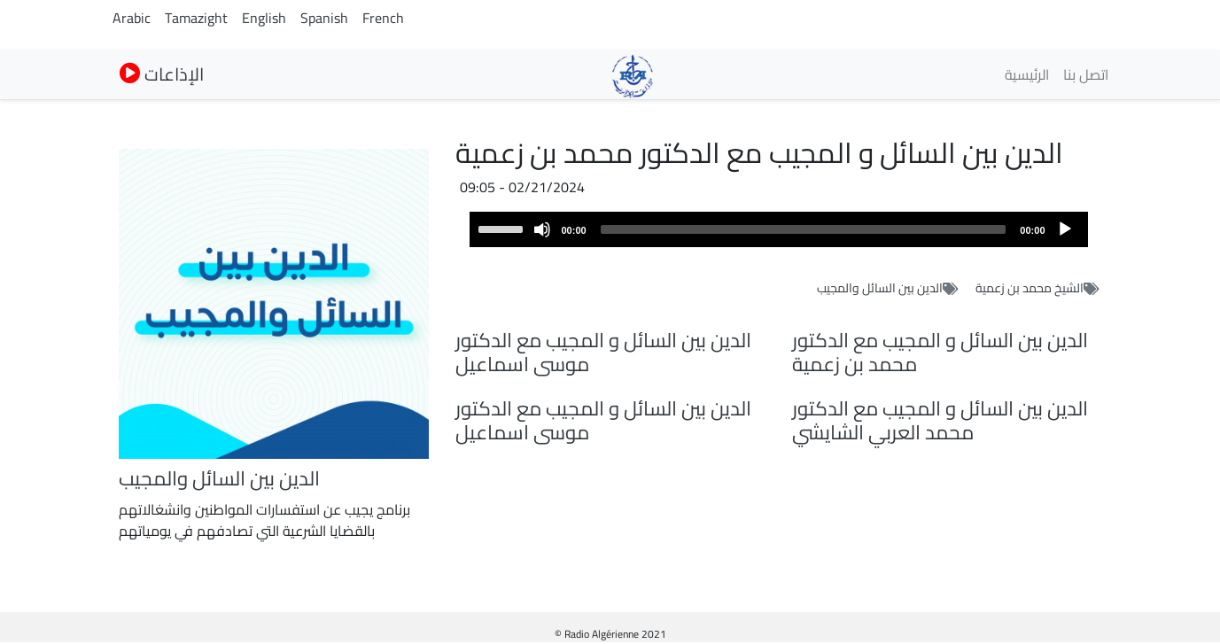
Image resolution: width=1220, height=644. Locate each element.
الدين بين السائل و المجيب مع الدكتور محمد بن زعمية (940, 352)
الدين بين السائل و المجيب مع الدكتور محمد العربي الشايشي (940, 420)
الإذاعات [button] (162, 74)
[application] (779, 229)
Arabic (132, 17)
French (383, 17)
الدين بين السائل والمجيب (880, 287)
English (264, 17)
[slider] (803, 229)
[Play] (1065, 229)
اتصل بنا (1085, 74)
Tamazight (196, 17)
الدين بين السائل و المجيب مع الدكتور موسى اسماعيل (603, 352)
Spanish (324, 17)
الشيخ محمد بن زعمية (1029, 287)
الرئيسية (1027, 74)
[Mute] (542, 229)
